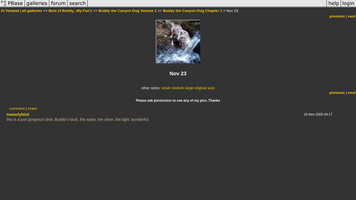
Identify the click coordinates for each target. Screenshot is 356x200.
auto (211, 88)
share (32, 108)
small (165, 88)
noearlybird (17, 114)
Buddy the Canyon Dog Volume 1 (127, 11)
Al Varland (10, 11)
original (200, 88)
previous (337, 16)
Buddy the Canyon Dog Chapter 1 (192, 11)
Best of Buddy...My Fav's (70, 11)
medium (177, 88)
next (351, 16)
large (189, 88)
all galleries (32, 11)
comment (17, 108)
